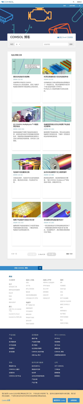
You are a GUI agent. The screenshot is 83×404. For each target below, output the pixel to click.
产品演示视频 (36, 342)
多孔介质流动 (30, 289)
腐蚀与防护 (12, 302)
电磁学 (28, 302)
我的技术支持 (36, 369)
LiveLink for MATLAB (15, 317)
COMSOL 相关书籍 (38, 352)
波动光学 (28, 320)
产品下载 (34, 382)
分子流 (28, 286)
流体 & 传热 (30, 280)
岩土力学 (46, 289)
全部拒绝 (74, 401)
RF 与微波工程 (30, 305)
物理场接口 (63, 310)
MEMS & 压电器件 (48, 282)
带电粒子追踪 (30, 317)
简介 (61, 320)
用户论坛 (57, 345)
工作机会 (57, 369)
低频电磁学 (29, 308)
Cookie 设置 (6, 401)
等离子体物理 (30, 324)
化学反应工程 (13, 287)
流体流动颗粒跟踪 (31, 295)
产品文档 (34, 379)
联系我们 (57, 376)
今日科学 (12, 280)
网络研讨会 (12, 366)
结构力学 (46, 295)
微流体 (28, 292)
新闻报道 (57, 373)
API (61, 282)
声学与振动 (46, 286)
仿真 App (63, 289)
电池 (10, 296)
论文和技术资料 (37, 348)
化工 (10, 284)
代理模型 (63, 286)
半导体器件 (29, 311)
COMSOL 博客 (59, 352)
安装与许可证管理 (65, 301)
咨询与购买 (72, 5)
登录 (64, 5)
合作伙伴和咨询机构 (38, 376)
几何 (61, 295)
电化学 (11, 293)
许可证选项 (12, 345)
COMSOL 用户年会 (15, 376)
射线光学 (28, 314)
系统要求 (12, 348)
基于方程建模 (64, 298)
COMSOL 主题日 (14, 369)
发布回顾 (12, 352)
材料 (61, 307)
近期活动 (12, 373)
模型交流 (57, 348)
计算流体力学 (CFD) (32, 298)
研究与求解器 (64, 317)
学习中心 (57, 338)
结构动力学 (46, 298)
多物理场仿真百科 (60, 355)
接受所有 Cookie (59, 401)
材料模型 (46, 292)
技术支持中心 (36, 366)
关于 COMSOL (59, 366)
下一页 (51, 254)
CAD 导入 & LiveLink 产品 (15, 310)
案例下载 (34, 338)
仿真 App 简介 (36, 355)
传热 (27, 282)
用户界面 (63, 314)
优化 (61, 292)
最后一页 (69, 254)
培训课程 (57, 342)
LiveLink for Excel (14, 314)
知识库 (34, 373)
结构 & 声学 (47, 280)
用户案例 (34, 345)
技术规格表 (12, 342)
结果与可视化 (64, 323)
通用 (61, 280)
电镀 (10, 299)
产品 (10, 338)
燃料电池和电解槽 (14, 290)
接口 (10, 306)
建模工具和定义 (65, 304)
